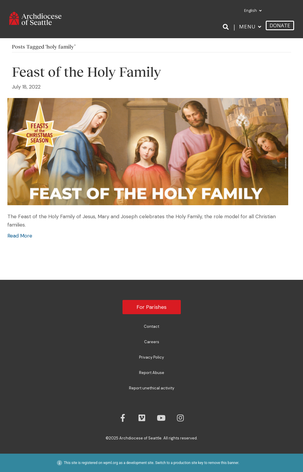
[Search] (227, 27)
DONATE (280, 25)
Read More (19, 235)
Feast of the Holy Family (86, 72)
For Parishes (152, 307)
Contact (151, 326)
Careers (151, 341)
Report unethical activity (151, 388)
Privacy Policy (151, 357)
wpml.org (110, 463)
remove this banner (223, 463)
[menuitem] (250, 10)
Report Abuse (151, 372)
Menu (247, 26)
